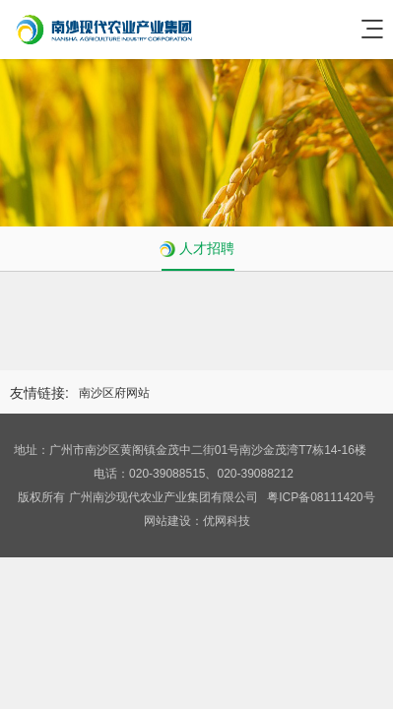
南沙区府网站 (114, 393)
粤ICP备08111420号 (320, 497)
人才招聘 (206, 248)
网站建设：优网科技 (197, 521)
